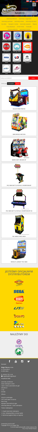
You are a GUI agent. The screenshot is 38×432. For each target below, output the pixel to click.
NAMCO (27, 47)
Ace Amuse (17, 69)
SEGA (6, 58)
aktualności (4, 388)
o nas (2, 390)
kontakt (3, 392)
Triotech (27, 58)
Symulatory (6, 47)
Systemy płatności (13, 29)
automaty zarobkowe (7, 382)
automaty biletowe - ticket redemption (11, 405)
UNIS (6, 69)
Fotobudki (28, 26)
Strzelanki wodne (6, 36)
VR (17, 36)
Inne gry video (17, 47)
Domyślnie (11, 83)
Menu (34, 4)
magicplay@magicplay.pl (9, 376)
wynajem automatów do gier (9, 403)
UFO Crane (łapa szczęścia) (8, 399)
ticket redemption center (8, 384)
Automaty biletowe (12, 19)
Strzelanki (28, 36)
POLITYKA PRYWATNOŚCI (29, 428)
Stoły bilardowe (11, 26)
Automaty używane (25, 24)
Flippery (35, 24)
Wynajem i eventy (13, 24)
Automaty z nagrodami (25, 19)
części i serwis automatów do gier (10, 386)
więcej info (33, 427)
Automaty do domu (25, 29)
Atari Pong (4, 401)
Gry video (3, 24)
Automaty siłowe (19, 21)
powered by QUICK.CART (8, 423)
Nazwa (18, 83)
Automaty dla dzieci (31, 21)
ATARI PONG (20, 26)
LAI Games (17, 58)
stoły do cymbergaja (6, 397)
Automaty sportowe (7, 21)
